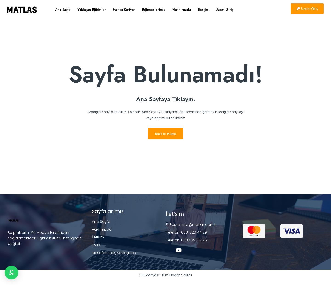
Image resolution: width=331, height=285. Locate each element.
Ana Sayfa (63, 9)
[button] (11, 272)
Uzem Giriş (224, 9)
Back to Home (165, 133)
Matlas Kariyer (124, 9)
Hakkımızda (181, 9)
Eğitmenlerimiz (154, 9)
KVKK (96, 245)
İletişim (203, 9)
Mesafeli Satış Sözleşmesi (114, 252)
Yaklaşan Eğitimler (91, 9)
